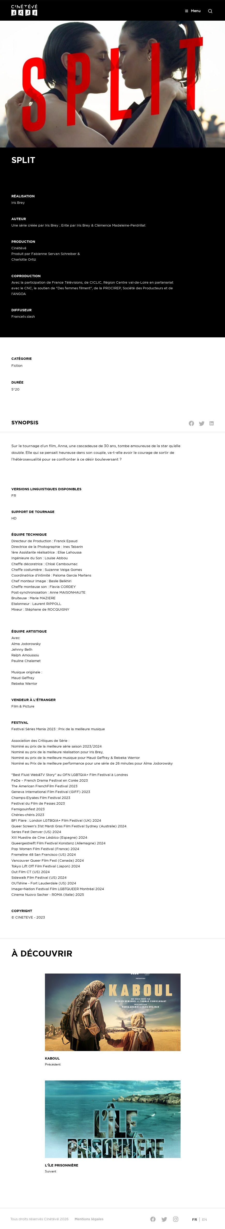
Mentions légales (89, 1219)
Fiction (16, 365)
